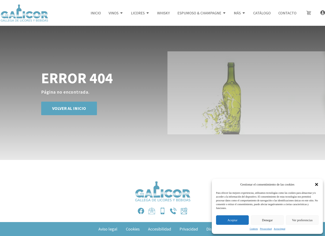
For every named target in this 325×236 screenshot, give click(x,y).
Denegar (267, 220)
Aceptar (232, 220)
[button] (316, 184)
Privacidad (266, 228)
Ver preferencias (302, 220)
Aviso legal (279, 228)
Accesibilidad (159, 229)
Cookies (254, 228)
